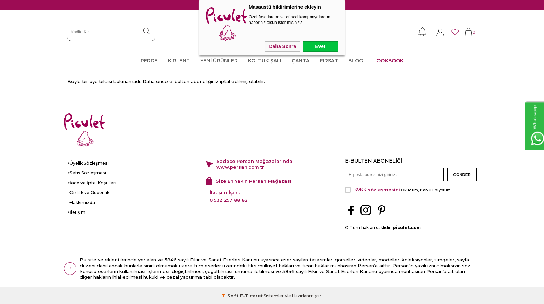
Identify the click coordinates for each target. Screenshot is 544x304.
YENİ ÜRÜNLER (219, 61)
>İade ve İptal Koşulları (90, 182)
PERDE (149, 61)
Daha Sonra (282, 46)
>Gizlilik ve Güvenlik (88, 192)
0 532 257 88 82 (229, 199)
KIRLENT (179, 61)
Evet (320, 46)
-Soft (231, 295)
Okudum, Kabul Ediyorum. (398, 188)
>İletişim (76, 211)
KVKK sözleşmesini (377, 189)
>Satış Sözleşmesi (85, 172)
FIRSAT (329, 61)
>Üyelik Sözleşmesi (87, 163)
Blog (355, 61)
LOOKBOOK (388, 61)
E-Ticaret (251, 295)
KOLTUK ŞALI (264, 61)
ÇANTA (300, 61)
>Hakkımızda (80, 202)
